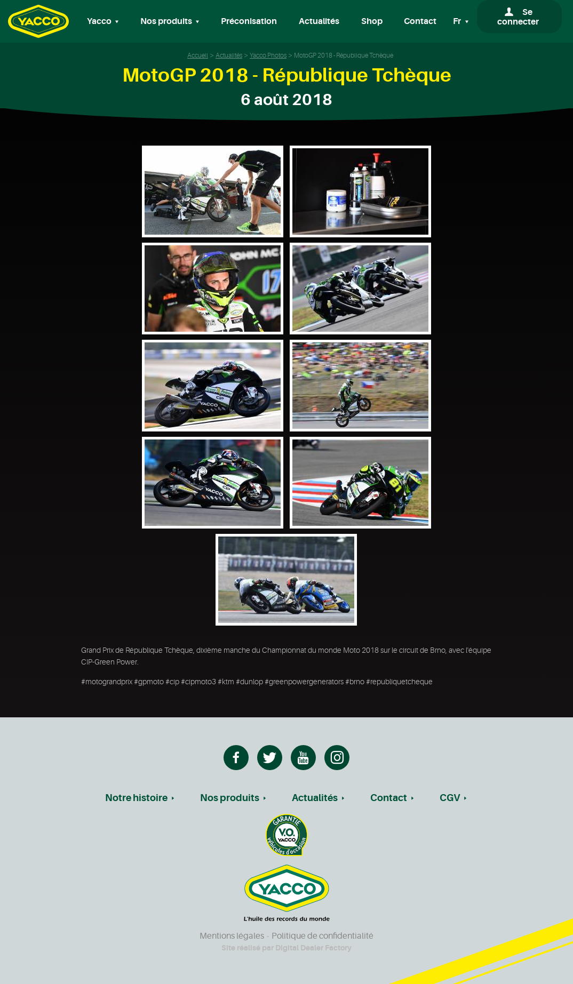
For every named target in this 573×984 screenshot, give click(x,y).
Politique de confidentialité (322, 936)
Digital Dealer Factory (313, 947)
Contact (420, 21)
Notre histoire (136, 798)
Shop (372, 21)
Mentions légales (232, 936)
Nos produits (229, 798)
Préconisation (249, 21)
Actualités (319, 21)
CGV (450, 798)
